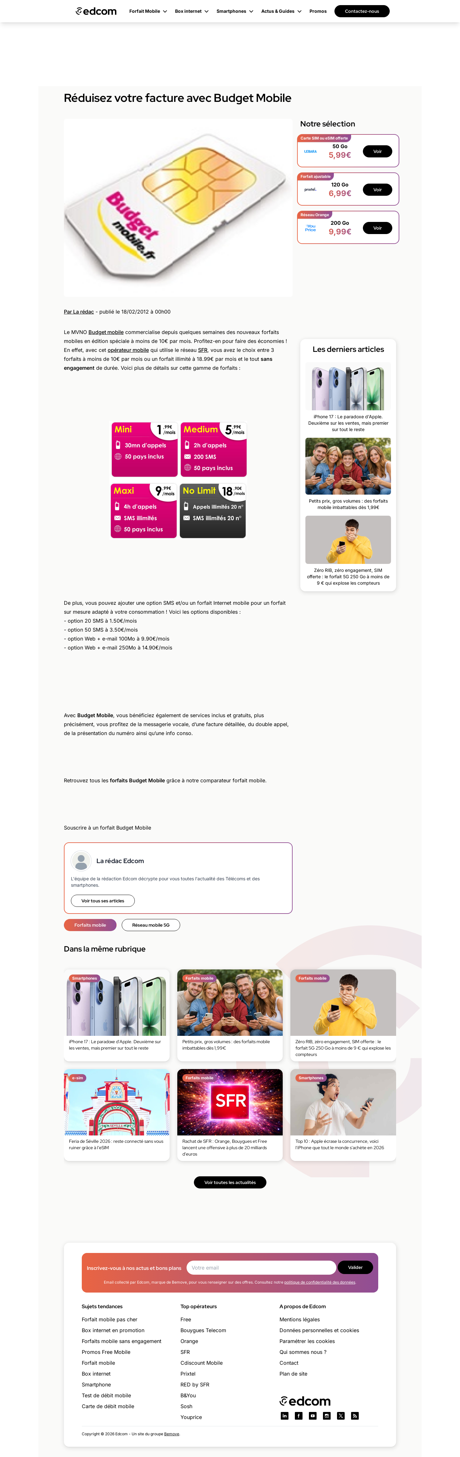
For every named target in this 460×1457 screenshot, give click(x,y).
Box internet (96, 1373)
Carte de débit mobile (108, 1406)
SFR (202, 350)
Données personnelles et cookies (319, 1330)
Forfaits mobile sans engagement (121, 1341)
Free (185, 1319)
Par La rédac (79, 311)
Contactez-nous (362, 11)
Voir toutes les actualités (230, 1182)
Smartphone (96, 1384)
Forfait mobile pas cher (109, 1319)
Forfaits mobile (90, 925)
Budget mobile (106, 332)
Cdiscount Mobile (201, 1363)
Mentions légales (300, 1319)
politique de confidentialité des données (319, 1282)
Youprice (191, 1417)
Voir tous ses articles (102, 901)
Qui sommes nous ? (303, 1352)
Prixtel (187, 1373)
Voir (377, 151)
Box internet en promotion (113, 1330)
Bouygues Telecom (203, 1330)
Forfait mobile (98, 1363)
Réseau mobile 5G (151, 925)
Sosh (186, 1406)
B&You (188, 1395)
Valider (355, 1267)
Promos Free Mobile (106, 1352)
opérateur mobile (128, 350)
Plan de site (293, 1373)
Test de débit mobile (106, 1395)
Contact (289, 1363)
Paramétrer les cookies (307, 1341)
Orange (189, 1341)
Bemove (171, 1433)
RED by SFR (194, 1384)
